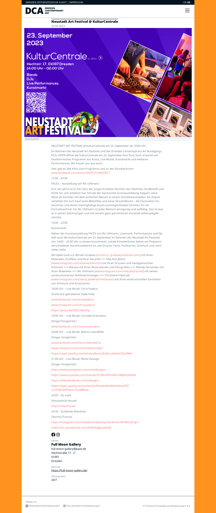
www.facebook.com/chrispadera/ (72, 299)
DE (188, 2)
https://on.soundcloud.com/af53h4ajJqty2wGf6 (81, 427)
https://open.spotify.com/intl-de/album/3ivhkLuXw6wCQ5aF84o (91, 353)
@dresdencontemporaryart (43, 505)
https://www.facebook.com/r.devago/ (75, 380)
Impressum (76, 2)
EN (185, 2)
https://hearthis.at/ (63, 406)
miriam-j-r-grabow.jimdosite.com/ (118, 255)
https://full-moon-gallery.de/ (69, 470)
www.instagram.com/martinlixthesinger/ (77, 348)
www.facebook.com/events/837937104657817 (80, 173)
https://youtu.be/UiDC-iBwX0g (70, 310)
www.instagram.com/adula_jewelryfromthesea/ (82, 279)
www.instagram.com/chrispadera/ (73, 305)
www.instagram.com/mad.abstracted (119, 271)
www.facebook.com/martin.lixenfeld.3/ (76, 342)
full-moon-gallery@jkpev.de (68, 449)
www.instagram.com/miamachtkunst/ (76, 263)
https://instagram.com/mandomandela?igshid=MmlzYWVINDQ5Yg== (95, 422)
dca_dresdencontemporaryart (81, 505)
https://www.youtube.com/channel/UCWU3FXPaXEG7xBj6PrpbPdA (93, 375)
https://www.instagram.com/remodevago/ (78, 369)
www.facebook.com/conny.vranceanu (75, 326)
